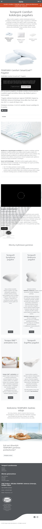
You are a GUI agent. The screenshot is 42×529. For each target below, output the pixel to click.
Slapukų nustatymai (15, 86)
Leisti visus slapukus (26, 86)
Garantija (3, 479)
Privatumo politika (5, 480)
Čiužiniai (3, 468)
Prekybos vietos (8, 455)
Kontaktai (4, 477)
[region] (21, 84)
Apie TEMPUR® (5, 476)
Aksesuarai (4, 470)
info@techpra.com (8, 492)
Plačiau (4, 228)
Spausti (24, 6)
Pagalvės (3, 469)
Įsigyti (4, 110)
